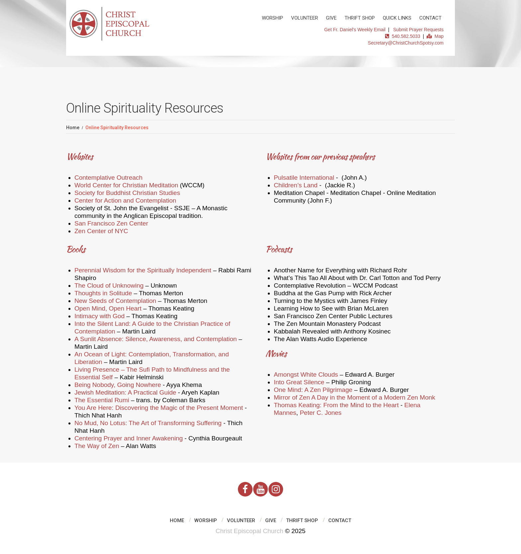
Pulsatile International (304, 177)
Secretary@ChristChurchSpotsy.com (406, 43)
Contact (430, 18)
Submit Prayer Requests (418, 29)
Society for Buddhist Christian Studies (127, 192)
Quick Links (397, 18)
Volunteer (304, 18)
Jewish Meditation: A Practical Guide (125, 392)
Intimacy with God (99, 316)
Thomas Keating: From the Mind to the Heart (336, 405)
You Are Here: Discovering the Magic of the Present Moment (158, 407)
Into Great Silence (299, 382)
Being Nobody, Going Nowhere (117, 384)
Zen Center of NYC (101, 231)
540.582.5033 (402, 36)
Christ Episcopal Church (249, 530)
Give (331, 18)
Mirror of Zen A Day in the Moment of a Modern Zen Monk (354, 397)
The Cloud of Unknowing (109, 285)
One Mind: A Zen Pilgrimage (313, 389)
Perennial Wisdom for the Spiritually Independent (142, 270)
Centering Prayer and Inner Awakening (128, 438)
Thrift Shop (360, 18)
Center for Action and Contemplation (125, 200)
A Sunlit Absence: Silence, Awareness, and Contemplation (155, 338)
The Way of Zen (96, 445)
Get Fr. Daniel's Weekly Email (354, 29)
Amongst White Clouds (306, 374)
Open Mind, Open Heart (108, 308)
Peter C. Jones (321, 412)
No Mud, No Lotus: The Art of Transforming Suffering (148, 422)
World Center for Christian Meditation (126, 185)
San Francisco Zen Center (111, 223)
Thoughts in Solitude (103, 293)
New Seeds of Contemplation (115, 300)
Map (435, 36)
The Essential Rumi (101, 400)
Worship (272, 18)
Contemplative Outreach (108, 177)
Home (72, 127)
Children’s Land (296, 185)
